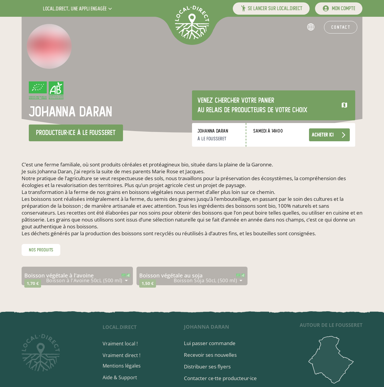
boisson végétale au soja (170, 275)
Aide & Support (120, 377)
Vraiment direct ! (122, 355)
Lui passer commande (210, 343)
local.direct (120, 327)
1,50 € (148, 283)
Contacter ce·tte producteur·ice (220, 378)
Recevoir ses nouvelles (210, 354)
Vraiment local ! (120, 343)
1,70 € (33, 283)
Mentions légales (122, 365)
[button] (78, 8)
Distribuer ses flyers (207, 366)
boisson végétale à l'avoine (59, 275)
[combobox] (87, 280)
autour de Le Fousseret (331, 325)
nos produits (41, 250)
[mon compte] (338, 8)
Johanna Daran (206, 326)
